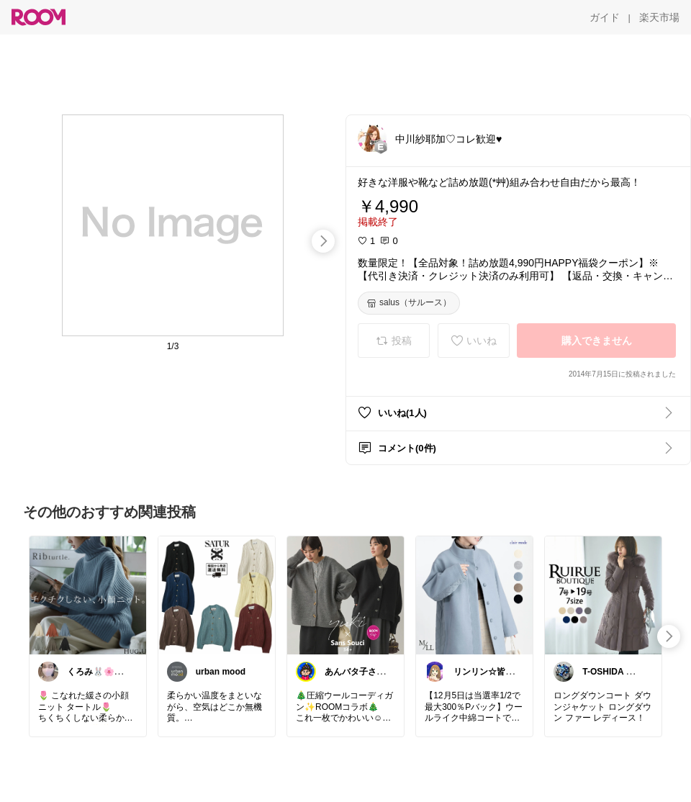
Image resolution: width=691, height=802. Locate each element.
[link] (88, 594)
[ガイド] (605, 17)
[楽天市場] (659, 17)
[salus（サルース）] (409, 303)
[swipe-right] (323, 241)
